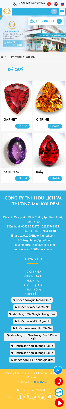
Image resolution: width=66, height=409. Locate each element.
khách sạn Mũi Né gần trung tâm (32, 314)
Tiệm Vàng (16, 57)
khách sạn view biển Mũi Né (32, 328)
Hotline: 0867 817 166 (31, 3)
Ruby (39, 172)
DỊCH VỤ (33, 280)
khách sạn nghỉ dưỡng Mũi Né (32, 346)
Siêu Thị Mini (34, 285)
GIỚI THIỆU (34, 271)
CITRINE (42, 119)
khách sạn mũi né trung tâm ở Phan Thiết (32, 337)
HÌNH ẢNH (34, 294)
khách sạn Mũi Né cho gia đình (32, 360)
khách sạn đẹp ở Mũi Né (32, 307)
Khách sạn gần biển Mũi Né (32, 300)
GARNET (10, 119)
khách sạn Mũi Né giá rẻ (32, 321)
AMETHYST (12, 172)
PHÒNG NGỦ (33, 276)
